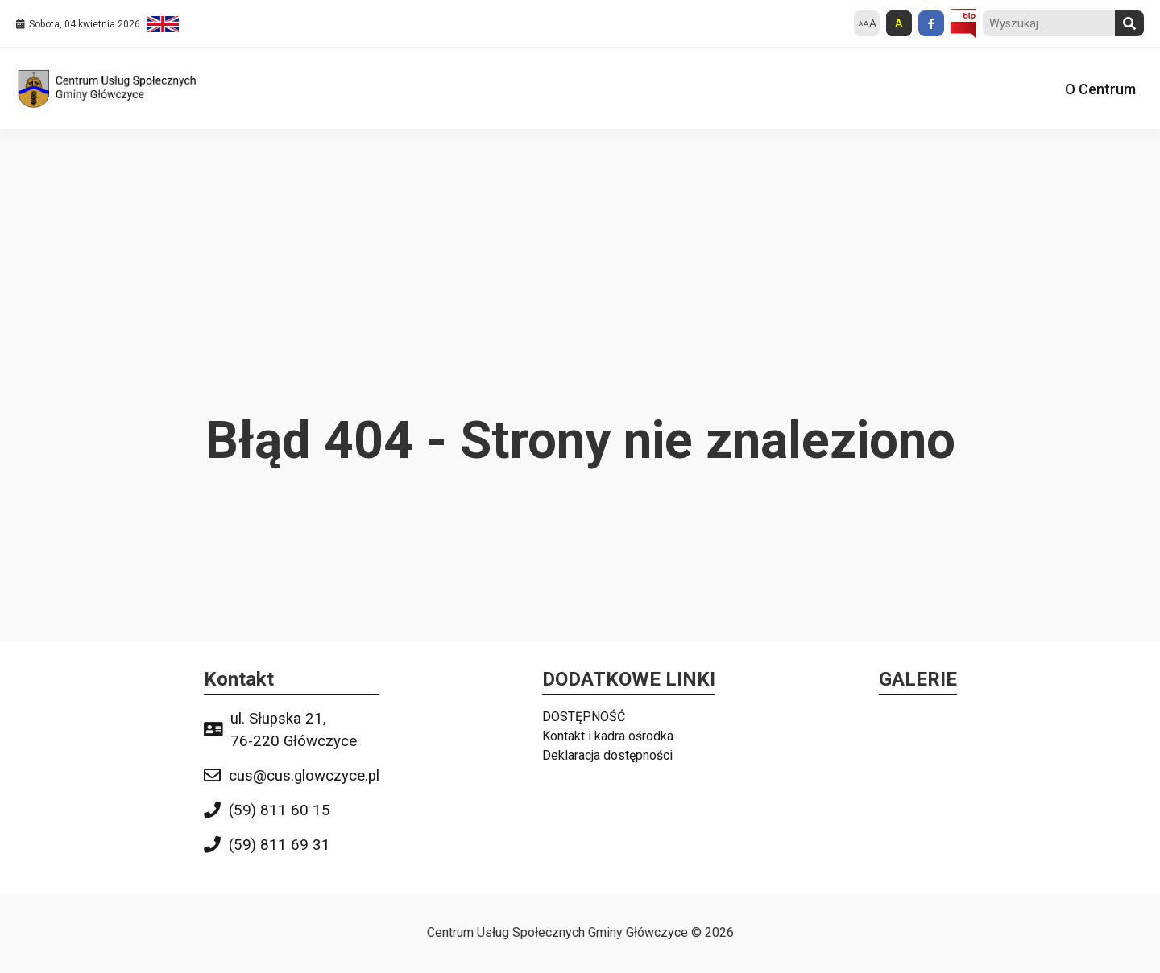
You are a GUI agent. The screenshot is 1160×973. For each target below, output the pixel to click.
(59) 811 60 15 (279, 810)
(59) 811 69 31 (279, 845)
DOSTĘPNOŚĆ (583, 716)
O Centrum (1100, 88)
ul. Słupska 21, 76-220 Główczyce (293, 730)
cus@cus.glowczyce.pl (304, 776)
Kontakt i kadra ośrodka (607, 736)
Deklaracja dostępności (607, 755)
